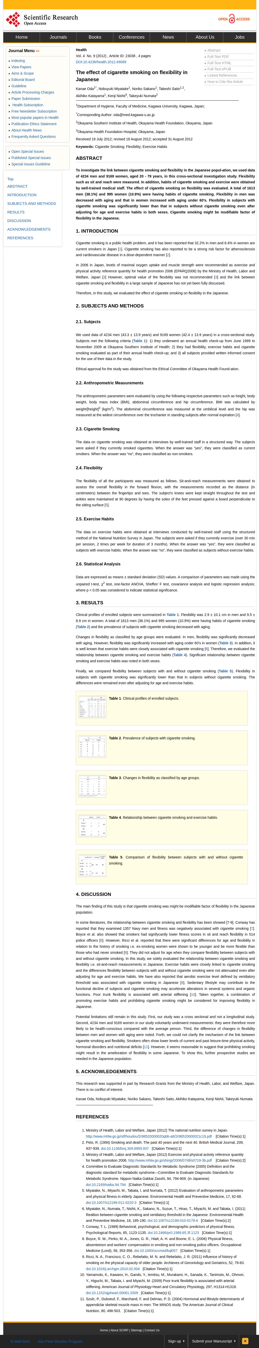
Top (10, 179)
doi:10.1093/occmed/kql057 (156, 1251)
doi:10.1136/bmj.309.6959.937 (125, 1148)
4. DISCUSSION (93, 894)
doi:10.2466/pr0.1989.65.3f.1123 (173, 1233)
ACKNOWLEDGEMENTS (29, 229)
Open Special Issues (26, 151)
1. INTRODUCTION (97, 231)
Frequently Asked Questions (32, 137)
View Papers (19, 67)
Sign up (174, 1341)
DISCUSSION (19, 220)
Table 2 (83, 627)
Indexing (16, 61)
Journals (58, 37)
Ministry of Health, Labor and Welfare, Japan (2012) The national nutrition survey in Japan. (157, 1130)
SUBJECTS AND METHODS (31, 203)
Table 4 (180, 655)
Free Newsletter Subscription (32, 111)
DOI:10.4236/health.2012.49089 (101, 62)
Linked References (220, 75)
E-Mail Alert (20, 1341)
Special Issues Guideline (29, 164)
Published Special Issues (29, 158)
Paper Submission (24, 99)
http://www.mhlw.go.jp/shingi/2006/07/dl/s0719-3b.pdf (170, 1160)
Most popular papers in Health (33, 118)
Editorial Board (21, 80)
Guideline (17, 86)
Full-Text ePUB (217, 69)
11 (146, 1047)
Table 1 (139, 341)
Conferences (131, 37)
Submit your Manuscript (212, 1341)
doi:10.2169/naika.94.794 (106, 1185)
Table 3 (226, 643)
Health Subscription (25, 105)
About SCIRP (119, 1330)
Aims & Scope (21, 73)
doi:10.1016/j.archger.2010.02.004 (113, 1269)
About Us (205, 37)
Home (21, 37)
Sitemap (136, 1330)
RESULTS (16, 212)
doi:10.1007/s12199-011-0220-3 (111, 1203)
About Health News (25, 130)
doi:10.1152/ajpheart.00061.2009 (112, 1293)
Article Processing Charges (31, 92)
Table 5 (225, 671)
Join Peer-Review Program (60, 1341)
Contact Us (151, 1330)
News (168, 37)
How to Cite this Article (223, 82)
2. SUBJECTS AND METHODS (110, 305)
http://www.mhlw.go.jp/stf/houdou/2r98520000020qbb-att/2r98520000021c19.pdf (149, 1136)
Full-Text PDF (216, 57)
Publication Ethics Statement (32, 124)
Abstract (212, 50)
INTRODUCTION (21, 195)
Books (95, 37)
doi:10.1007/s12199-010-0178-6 (173, 1221)
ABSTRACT (89, 158)
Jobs (240, 37)
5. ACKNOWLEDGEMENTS (106, 1071)
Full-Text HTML (217, 63)
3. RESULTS (89, 602)
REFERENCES (92, 1116)
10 (193, 994)
